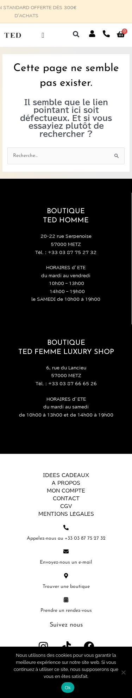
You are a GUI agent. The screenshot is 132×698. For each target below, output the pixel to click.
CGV (66, 506)
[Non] (123, 672)
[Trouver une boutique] (66, 575)
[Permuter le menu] (43, 35)
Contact (66, 498)
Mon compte (66, 490)
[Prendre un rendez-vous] (66, 599)
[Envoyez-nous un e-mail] (66, 551)
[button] (76, 34)
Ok (68, 687)
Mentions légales (66, 514)
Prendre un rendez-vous (66, 610)
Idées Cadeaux (66, 475)
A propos (66, 483)
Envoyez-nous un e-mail (66, 562)
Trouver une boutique (66, 586)
